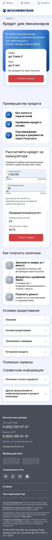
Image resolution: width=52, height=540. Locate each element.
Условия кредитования (18, 331)
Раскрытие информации (12, 503)
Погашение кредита (17, 352)
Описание (11, 320)
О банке (26, 487)
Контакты (45, 3)
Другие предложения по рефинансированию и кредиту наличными (22, 394)
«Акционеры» (26, 516)
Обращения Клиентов (13, 447)
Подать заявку (26, 238)
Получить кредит (26, 79)
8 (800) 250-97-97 (16, 427)
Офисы (27, 3)
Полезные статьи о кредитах (22, 380)
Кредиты (9, 18)
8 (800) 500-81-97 (16, 436)
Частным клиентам (26, 494)
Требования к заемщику (19, 341)
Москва (9, 3)
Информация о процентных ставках (17, 508)
